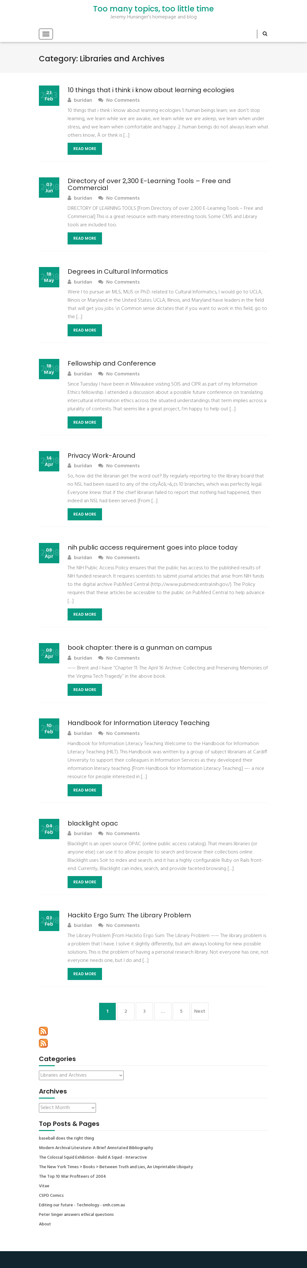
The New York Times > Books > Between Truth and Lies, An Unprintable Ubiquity (116, 1167)
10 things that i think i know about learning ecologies (151, 89)
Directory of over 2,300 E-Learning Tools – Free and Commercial (149, 184)
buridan (80, 100)
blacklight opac (93, 823)
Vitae (44, 1186)
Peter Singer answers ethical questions (76, 1215)
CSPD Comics (51, 1196)
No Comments (119, 100)
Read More (84, 148)
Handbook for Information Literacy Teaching (139, 722)
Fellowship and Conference (112, 363)
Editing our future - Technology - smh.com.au (82, 1205)
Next (199, 1011)
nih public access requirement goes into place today (153, 547)
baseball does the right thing (66, 1138)
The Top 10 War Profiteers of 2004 (72, 1177)
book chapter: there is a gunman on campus (140, 647)
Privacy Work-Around (101, 455)
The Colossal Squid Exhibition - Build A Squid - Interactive (93, 1158)
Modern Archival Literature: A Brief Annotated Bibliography (96, 1148)
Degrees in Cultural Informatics (118, 271)
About (45, 1224)
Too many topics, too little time (153, 9)
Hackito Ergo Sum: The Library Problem (129, 915)
